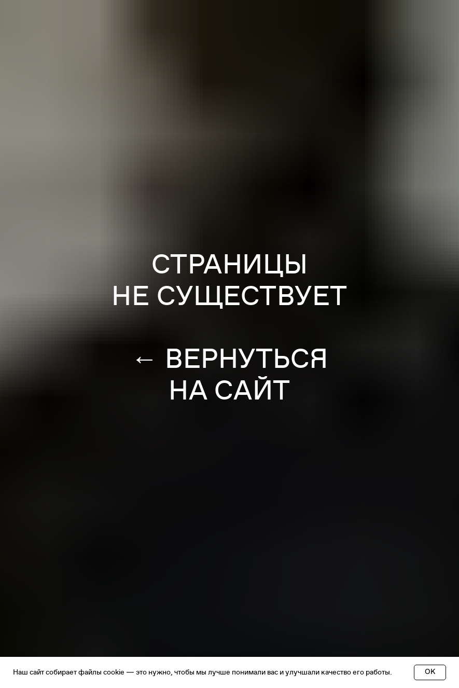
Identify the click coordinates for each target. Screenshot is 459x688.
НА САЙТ (229, 391)
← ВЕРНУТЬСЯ (229, 359)
